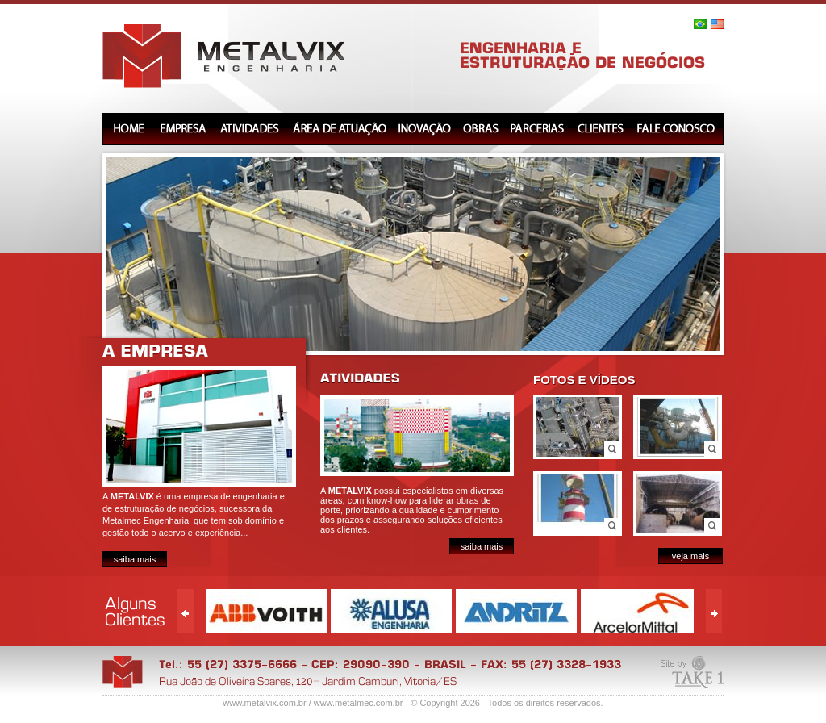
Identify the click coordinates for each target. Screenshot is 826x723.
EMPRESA (183, 129)
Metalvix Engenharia (223, 56)
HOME (127, 129)
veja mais (690, 556)
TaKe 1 (692, 675)
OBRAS (481, 129)
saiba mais (135, 559)
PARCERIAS (537, 129)
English (717, 24)
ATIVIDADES (250, 129)
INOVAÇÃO (424, 129)
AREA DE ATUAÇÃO (338, 129)
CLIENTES (600, 129)
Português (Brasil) (700, 24)
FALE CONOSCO (677, 129)
